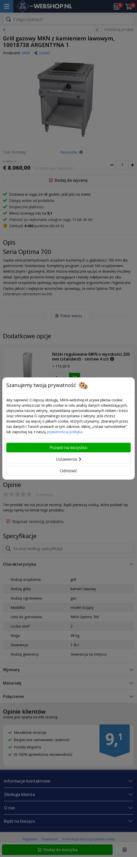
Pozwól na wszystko (68, 447)
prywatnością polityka (64, 431)
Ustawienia (68, 459)
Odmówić (68, 471)
